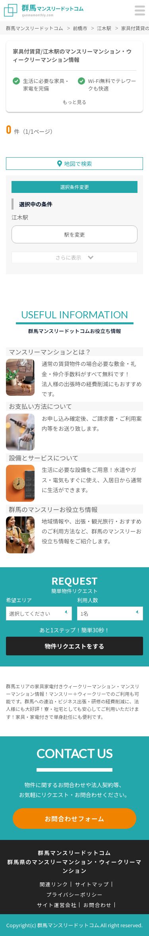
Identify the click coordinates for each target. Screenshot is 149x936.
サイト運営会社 (57, 904)
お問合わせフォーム (74, 818)
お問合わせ (97, 904)
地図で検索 (78, 164)
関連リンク (54, 884)
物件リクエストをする (74, 646)
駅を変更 (74, 234)
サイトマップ (92, 884)
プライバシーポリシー (74, 894)
